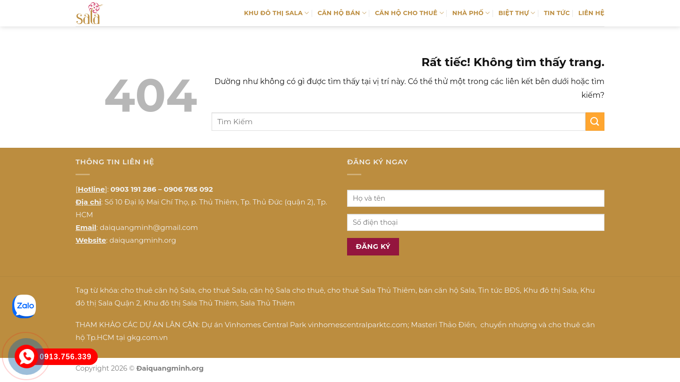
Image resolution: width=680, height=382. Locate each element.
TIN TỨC (557, 13)
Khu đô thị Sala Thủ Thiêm (190, 302)
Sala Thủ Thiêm (267, 302)
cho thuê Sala (222, 290)
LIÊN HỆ (591, 13)
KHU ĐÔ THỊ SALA (276, 12)
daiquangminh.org (143, 240)
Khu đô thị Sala (550, 290)
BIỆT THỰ (517, 12)
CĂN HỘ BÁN (341, 12)
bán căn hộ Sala (447, 290)
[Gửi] (595, 121)
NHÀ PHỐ (471, 12)
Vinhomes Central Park (265, 324)
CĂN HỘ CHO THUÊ (409, 12)
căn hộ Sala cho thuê (287, 290)
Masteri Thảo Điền (443, 324)
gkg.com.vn (147, 337)
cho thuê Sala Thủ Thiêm (371, 290)
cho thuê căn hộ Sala (158, 290)
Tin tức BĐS (499, 290)
